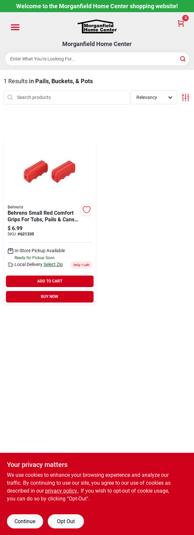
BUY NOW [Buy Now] (49, 296)
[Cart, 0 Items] (181, 22)
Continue (24, 521)
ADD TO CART (49, 281)
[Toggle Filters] (185, 97)
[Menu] (15, 27)
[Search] (183, 58)
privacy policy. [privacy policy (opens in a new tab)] (61, 491)
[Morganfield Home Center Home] (97, 26)
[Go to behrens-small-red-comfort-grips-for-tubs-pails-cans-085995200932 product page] (50, 222)
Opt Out (66, 521)
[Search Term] (97, 58)
